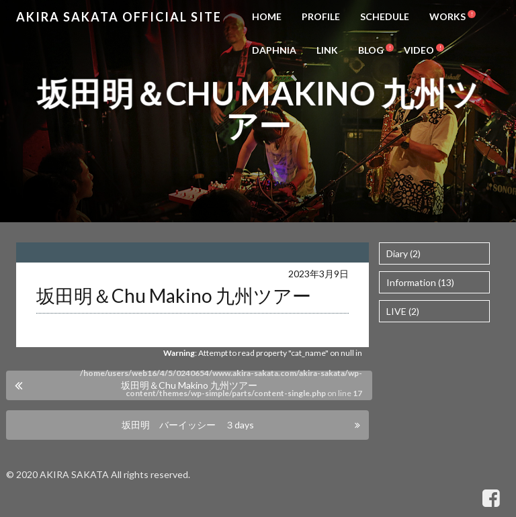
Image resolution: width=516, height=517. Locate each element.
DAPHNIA (274, 50)
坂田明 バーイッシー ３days (188, 424)
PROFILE (321, 16)
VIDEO (419, 50)
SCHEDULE (384, 16)
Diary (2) (403, 253)
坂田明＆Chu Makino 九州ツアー (189, 385)
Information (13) (420, 282)
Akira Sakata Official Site (119, 16)
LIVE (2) (402, 311)
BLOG (371, 50)
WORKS (447, 16)
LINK (327, 50)
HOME (267, 16)
